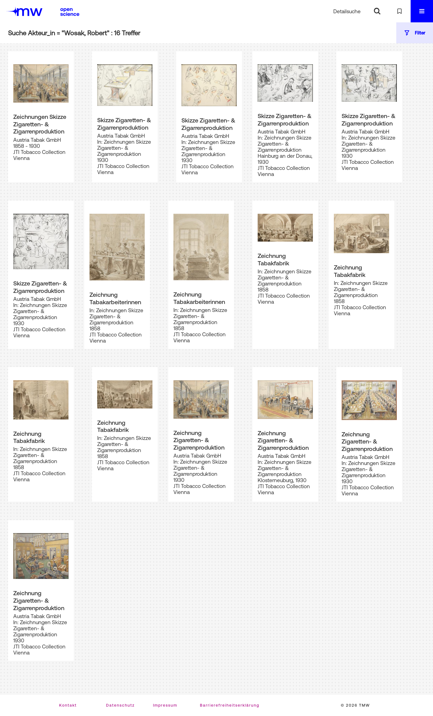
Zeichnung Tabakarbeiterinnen (115, 298)
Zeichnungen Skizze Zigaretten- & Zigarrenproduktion (39, 124)
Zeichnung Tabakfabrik (273, 259)
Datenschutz (120, 705)
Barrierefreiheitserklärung (229, 705)
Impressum (165, 705)
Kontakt (68, 705)
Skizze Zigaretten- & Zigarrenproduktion (124, 124)
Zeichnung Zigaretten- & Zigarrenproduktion (199, 440)
